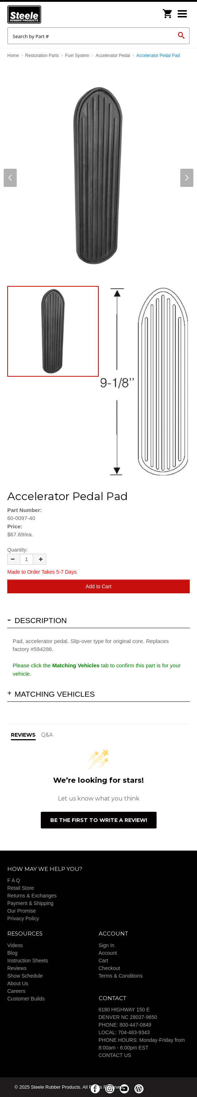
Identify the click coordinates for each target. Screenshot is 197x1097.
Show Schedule (25, 976)
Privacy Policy (23, 918)
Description (41, 620)
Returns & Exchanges (31, 896)
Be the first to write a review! (98, 820)
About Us (17, 983)
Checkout (109, 968)
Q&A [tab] (47, 735)
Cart (103, 960)
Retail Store (20, 888)
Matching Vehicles (55, 694)
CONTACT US (115, 1055)
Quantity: (17, 550)
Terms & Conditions (121, 976)
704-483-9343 (134, 1032)
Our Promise (21, 911)
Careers (16, 991)
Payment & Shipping (30, 903)
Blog (12, 953)
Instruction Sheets (27, 960)
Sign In (107, 945)
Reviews (17, 968)
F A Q (13, 880)
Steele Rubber (43, 14)
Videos (15, 945)
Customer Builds (26, 999)
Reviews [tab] (23, 735)
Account (108, 953)
